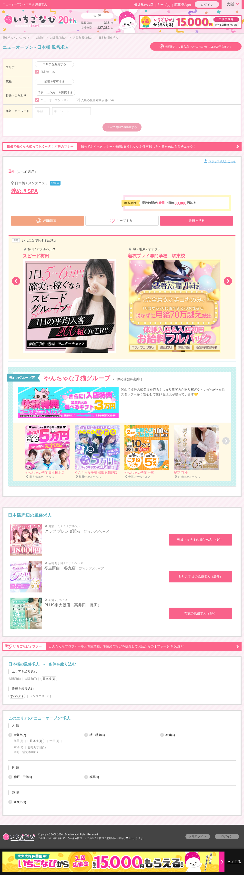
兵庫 (16, 767)
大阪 (233, 4)
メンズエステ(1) (40, 696)
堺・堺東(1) (94, 735)
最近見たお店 (143, 5)
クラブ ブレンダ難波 (62, 531)
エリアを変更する (54, 64)
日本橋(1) (49, 678)
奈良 (16, 792)
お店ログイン (197, 836)
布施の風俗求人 (200, 613)
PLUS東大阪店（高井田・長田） (73, 605)
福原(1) (91, 777)
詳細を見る (196, 220)
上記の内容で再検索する (122, 127)
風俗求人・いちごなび (15, 37)
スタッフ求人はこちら (219, 161)
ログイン (207, 5)
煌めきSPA (24, 191)
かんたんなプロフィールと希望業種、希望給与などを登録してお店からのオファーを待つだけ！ (121, 646)
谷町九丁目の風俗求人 (200, 576)
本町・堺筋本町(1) (26, 752)
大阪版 (40, 37)
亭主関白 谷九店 (60, 568)
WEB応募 (46, 220)
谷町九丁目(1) (37, 747)
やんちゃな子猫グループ (77, 378)
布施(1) (167, 735)
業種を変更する (54, 81)
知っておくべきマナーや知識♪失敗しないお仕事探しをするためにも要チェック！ (121, 147)
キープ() (164, 5)
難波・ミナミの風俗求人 (200, 539)
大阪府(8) (14, 678)
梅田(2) (18, 741)
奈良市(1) (17, 802)
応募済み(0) (182, 5)
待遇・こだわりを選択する (55, 92)
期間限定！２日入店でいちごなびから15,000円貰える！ (198, 46)
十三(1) (54, 741)
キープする (121, 220)
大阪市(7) (30, 678)
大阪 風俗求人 (58, 37)
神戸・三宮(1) (20, 777)
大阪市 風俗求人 (82, 37)
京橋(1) (18, 747)
